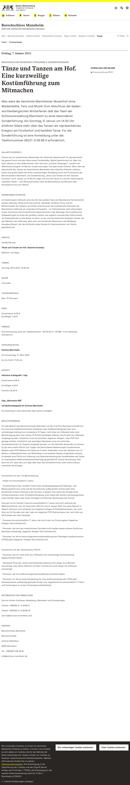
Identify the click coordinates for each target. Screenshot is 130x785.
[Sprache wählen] (127, 8)
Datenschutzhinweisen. (12, 764)
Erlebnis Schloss (33, 36)
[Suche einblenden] (127, 36)
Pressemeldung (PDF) (103, 72)
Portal (121, 36)
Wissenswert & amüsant (52, 36)
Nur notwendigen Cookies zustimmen (75, 747)
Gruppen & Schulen (87, 36)
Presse (99, 36)
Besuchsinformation (16, 36)
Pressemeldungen (15, 42)
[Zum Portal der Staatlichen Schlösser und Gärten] (18, 8)
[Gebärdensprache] (121, 8)
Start (4, 36)
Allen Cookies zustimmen (113, 747)
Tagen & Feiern (70, 36)
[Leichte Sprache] (116, 8)
